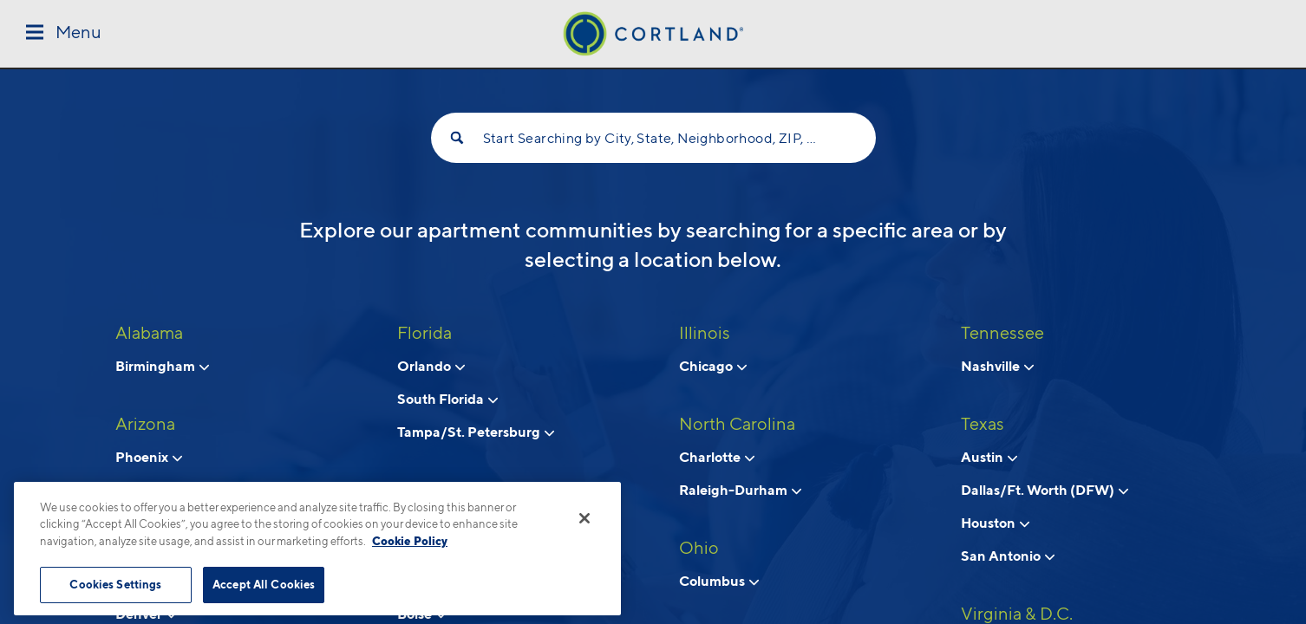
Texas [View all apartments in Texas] (982, 423)
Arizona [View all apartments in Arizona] (145, 423)
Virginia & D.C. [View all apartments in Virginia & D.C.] (1017, 613)
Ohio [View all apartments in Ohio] (699, 547)
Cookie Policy (409, 541)
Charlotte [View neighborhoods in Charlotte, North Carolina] (716, 456)
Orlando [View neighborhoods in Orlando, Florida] (431, 365)
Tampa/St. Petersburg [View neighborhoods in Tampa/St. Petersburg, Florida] (475, 431)
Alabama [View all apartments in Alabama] (149, 332)
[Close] (584, 518)
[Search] (457, 138)
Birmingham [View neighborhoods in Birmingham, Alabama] (162, 365)
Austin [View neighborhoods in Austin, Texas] (989, 456)
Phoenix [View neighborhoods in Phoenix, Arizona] (148, 456)
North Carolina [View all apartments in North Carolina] (737, 423)
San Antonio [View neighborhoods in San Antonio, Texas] (1008, 555)
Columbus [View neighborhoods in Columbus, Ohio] (719, 580)
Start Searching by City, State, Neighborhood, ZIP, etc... (653, 138)
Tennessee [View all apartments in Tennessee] (1002, 332)
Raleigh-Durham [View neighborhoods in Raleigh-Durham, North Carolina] (740, 489)
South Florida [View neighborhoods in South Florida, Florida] (447, 398)
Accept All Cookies (263, 584)
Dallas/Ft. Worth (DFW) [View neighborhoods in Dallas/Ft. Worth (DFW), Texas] (1044, 489)
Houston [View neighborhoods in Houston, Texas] (995, 522)
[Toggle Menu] (63, 33)
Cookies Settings (115, 584)
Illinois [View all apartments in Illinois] (704, 332)
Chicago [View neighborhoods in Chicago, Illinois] (713, 365)
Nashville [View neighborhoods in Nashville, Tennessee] (997, 365)
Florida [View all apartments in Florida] (424, 332)
